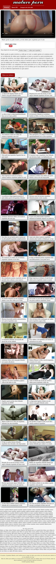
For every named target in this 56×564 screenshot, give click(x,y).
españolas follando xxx (12, 514)
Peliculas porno (33, 540)
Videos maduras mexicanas (12, 538)
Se (5, 538)
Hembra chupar (23, 50)
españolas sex (13, 516)
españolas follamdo (14, 513)
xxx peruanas (13, 536)
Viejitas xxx (2, 530)
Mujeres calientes (14, 549)
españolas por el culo (5, 516)
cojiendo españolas (27, 509)
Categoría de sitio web (26, 7)
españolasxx (45, 516)
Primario (6, 7)
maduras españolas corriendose (30, 522)
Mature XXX (6, 549)
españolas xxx (31, 516)
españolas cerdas (7, 511)
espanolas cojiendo (34, 511)
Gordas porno (30, 541)
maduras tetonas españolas (28, 524)
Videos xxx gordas (24, 532)
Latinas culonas (22, 549)
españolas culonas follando (45, 511)
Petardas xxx (20, 543)
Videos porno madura (5, 540)
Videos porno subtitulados (48, 533)
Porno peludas (25, 540)
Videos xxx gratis (31, 533)
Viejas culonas (9, 530)
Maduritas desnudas (34, 538)
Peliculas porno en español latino (35, 530)
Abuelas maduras (22, 541)
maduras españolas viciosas (15, 524)
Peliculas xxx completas (7, 548)
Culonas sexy (43, 532)
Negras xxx (16, 548)
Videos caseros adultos (34, 532)
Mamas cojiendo (27, 543)
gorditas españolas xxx (25, 519)
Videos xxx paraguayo (49, 541)
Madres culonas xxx (29, 544)
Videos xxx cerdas (14, 541)
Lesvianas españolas (19, 544)
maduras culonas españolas (44, 521)
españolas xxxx (38, 516)
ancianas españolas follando (6, 509)
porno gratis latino (9, 525)
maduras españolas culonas (44, 522)
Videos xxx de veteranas (5, 533)
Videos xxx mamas (12, 543)
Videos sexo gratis (22, 533)
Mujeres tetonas (39, 549)
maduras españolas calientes (15, 522)
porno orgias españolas (19, 525)
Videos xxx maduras (40, 535)
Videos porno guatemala (16, 540)
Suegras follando (43, 548)
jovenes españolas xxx (20, 521)
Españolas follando (28, 2)
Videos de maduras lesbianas (41, 544)
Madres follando (41, 540)
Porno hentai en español (33, 548)
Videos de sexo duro (9, 544)
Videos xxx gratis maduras (39, 546)
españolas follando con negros (26, 513)
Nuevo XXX (15, 7)
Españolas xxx (38, 533)
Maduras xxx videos (41, 543)
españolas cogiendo (16, 511)
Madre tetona (52, 538)
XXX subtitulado (4, 543)
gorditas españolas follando (13, 519)
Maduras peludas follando (21, 546)
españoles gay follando (11, 517)
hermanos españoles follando (38, 519)
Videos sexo (31, 535)
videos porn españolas (34, 50)
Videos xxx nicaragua (5, 535)
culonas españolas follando (38, 509)
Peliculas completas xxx (40, 536)
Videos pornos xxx (49, 540)
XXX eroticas (14, 533)
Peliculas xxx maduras (39, 541)
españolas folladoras (5, 513)
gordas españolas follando (46, 517)
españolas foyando (22, 514)
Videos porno (46, 530)
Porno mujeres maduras (50, 535)
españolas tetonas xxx (22, 516)
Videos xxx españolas (5, 536)
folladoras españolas (35, 517)
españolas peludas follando (46, 514)
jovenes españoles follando (32, 521)
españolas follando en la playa (41, 513)
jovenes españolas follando (8, 521)
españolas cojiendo (25, 511)
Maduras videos (20, 536)
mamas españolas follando (42, 524)
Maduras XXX (24, 530)
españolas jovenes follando (33, 514)
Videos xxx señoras (10, 546)
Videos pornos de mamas (16, 535)
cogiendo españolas (17, 509)
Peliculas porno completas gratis (11, 532)
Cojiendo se (29, 546)
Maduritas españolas (30, 536)
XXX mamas (33, 543)
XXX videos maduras (17, 551)
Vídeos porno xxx (50, 532)
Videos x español (23, 548)
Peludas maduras (17, 530)
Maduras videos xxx (4, 541)
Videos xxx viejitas (8, 551)
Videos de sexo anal (30, 549)
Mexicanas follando (44, 538)
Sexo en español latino (24, 538)
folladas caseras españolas (23, 517)
